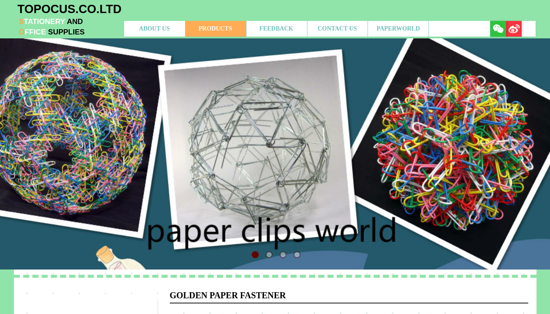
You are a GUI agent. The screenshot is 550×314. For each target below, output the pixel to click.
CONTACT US (337, 28)
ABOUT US (154, 28)
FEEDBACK (277, 28)
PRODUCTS (215, 28)
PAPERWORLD (398, 28)
